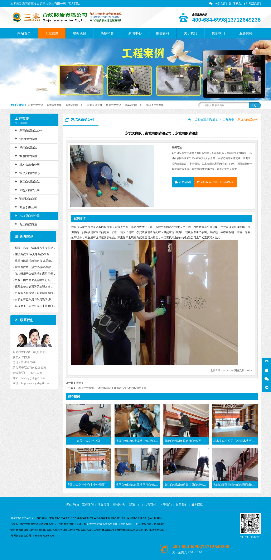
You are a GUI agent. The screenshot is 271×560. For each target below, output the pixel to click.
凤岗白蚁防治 (24, 147)
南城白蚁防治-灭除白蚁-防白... (32, 254)
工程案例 (51, 33)
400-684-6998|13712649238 (215, 182)
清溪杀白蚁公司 (155, 105)
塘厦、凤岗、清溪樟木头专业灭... (34, 247)
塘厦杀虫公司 (24, 207)
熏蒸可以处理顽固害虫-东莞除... (33, 260)
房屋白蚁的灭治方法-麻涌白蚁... (33, 267)
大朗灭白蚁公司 (26, 190)
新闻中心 (135, 33)
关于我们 (190, 33)
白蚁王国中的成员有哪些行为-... (33, 280)
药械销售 (107, 33)
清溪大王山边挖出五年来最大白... (34, 305)
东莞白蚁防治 (35, 105)
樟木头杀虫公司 (26, 164)
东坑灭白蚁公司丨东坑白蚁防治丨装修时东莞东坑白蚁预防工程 (111, 388)
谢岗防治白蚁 (24, 198)
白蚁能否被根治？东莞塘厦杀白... (34, 293)
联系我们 (252, 3)
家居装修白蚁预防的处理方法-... (33, 286)
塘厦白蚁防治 (113, 105)
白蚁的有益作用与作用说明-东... (33, 299)
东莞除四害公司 (74, 105)
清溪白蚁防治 (24, 138)
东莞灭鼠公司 (94, 105)
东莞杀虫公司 (54, 105)
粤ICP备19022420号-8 (23, 518)
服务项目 (79, 33)
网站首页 (24, 33)
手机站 (235, 3)
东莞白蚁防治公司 (27, 130)
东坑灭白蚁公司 (26, 215)
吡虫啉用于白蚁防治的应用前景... (34, 273)
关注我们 (218, 3)
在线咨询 (183, 182)
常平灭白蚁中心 (26, 173)
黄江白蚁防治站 (26, 181)
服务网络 (246, 33)
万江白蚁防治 (24, 224)
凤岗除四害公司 (133, 105)
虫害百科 (162, 33)
